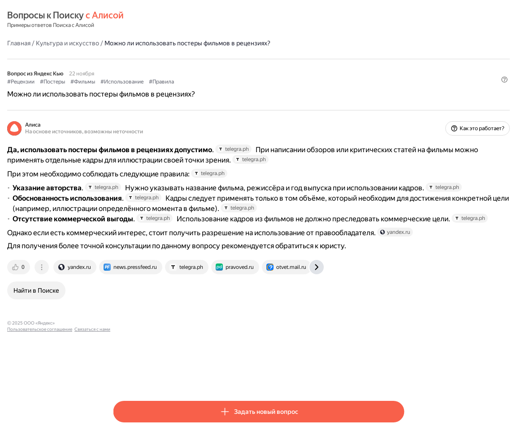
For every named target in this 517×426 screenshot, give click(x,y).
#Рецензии (126, 81)
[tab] (125, 333)
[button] (398, 96)
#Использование (227, 81)
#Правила (267, 81)
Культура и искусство (173, 42)
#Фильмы (188, 81)
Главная (124, 42)
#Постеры (158, 81)
